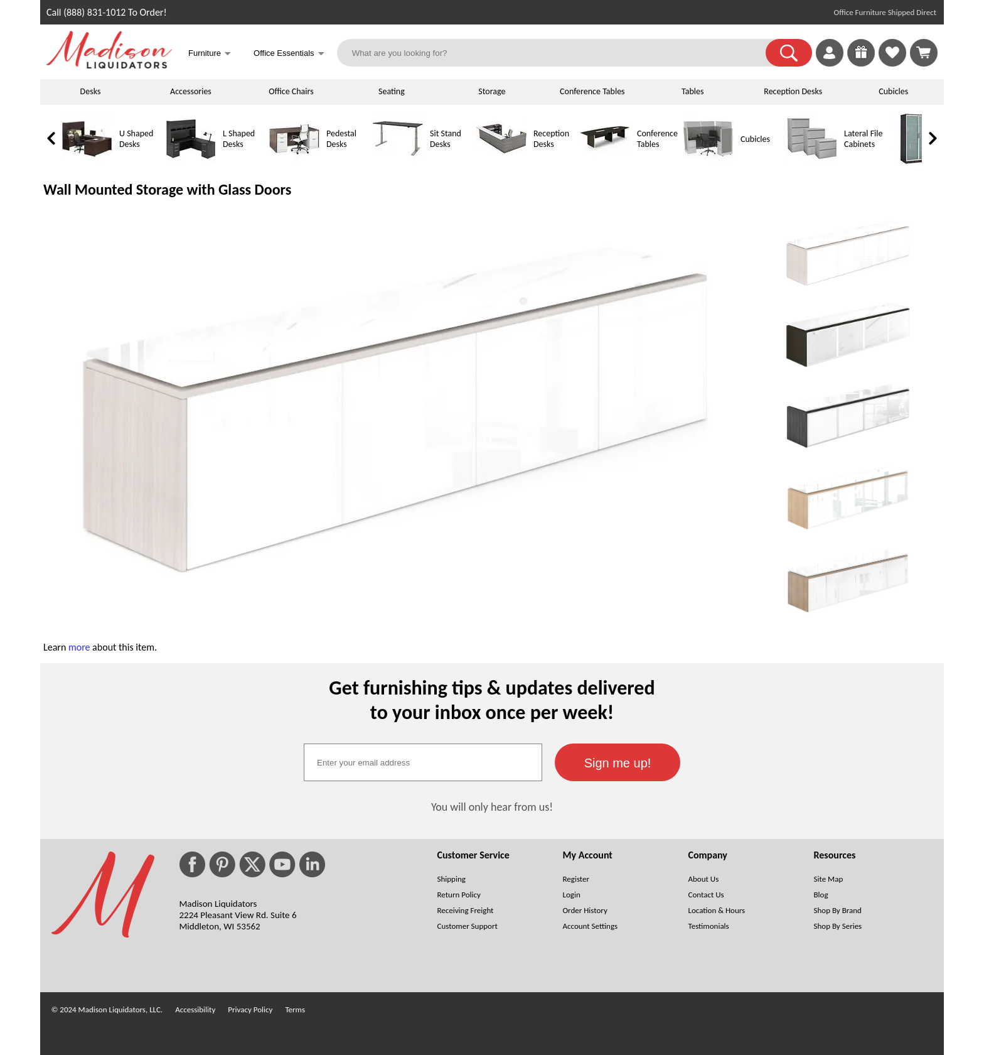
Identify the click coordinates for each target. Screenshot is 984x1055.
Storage (491, 91)
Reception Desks (793, 91)
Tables (692, 91)
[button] (789, 53)
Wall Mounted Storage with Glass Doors (167, 189)
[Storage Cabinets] (915, 161)
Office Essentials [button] (289, 54)
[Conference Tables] (605, 161)
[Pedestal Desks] (294, 161)
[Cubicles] (708, 161)
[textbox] (423, 762)
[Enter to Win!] (861, 63)
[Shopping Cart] (924, 53)
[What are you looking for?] (559, 53)
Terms (295, 1009)
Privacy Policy (250, 1009)
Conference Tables (592, 91)
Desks (90, 91)
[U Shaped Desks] (87, 161)
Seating (391, 91)
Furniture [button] (209, 54)
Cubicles (893, 91)
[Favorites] (892, 63)
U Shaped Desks (136, 138)
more (79, 647)
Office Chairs (291, 91)
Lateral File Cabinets (863, 138)
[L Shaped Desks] (191, 161)
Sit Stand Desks (445, 138)
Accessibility (195, 1009)
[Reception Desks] (501, 161)
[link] (924, 53)
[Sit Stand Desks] (398, 161)
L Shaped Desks (239, 138)
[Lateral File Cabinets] (812, 161)
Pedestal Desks (341, 138)
